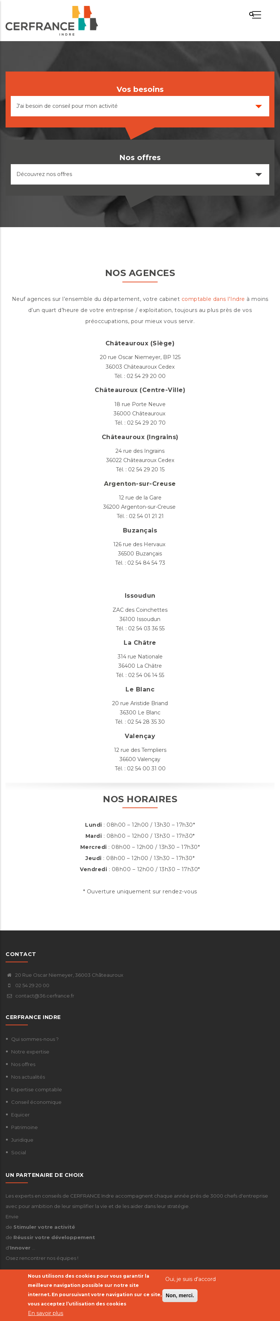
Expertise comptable (36, 1089)
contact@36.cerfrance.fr (40, 996)
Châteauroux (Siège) (140, 343)
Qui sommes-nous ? (35, 1039)
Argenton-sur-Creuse (140, 483)
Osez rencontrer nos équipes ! (42, 1258)
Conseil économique (36, 1102)
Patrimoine (24, 1127)
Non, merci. (180, 1296)
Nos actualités (28, 1077)
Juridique (22, 1140)
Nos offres (23, 1064)
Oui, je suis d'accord (190, 1279)
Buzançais (140, 530)
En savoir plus (45, 1313)
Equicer (20, 1115)
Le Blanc (140, 689)
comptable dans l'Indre (213, 299)
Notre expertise (30, 1052)
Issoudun (140, 595)
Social (18, 1152)
